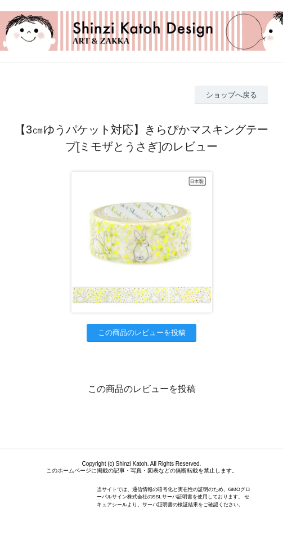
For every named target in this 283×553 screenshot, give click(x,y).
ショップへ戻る (231, 95)
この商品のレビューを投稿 (142, 332)
